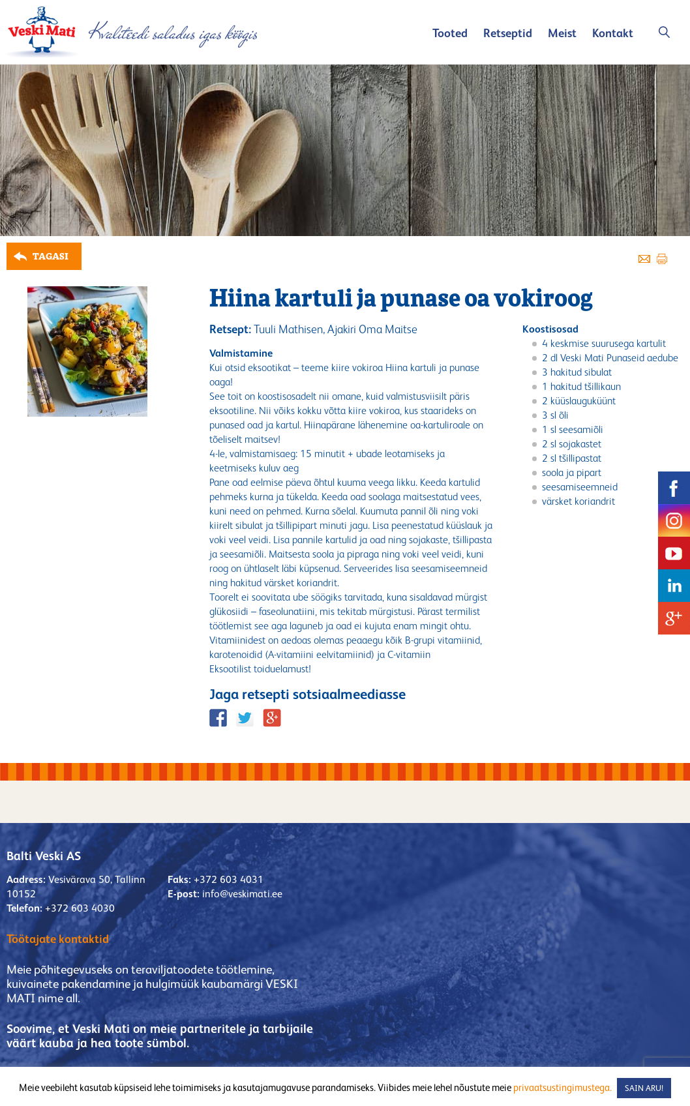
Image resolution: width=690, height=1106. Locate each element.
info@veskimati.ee (242, 894)
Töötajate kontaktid (58, 939)
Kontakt (612, 33)
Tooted (450, 33)
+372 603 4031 (228, 879)
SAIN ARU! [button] (644, 1088)
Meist (562, 33)
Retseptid (507, 33)
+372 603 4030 (80, 908)
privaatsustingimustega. (562, 1087)
